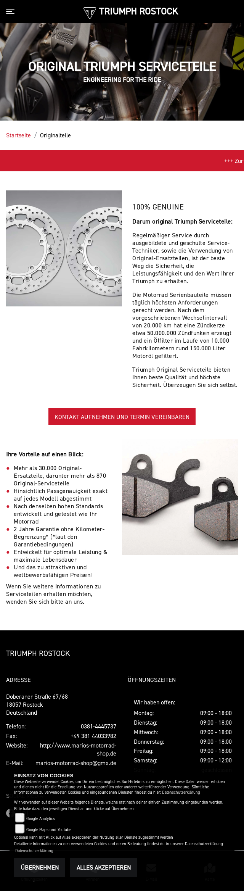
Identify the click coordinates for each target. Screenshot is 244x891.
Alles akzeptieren (104, 867)
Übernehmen (40, 867)
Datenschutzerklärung (181, 792)
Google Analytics (40, 818)
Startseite (18, 135)
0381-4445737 (98, 726)
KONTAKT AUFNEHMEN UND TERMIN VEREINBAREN (122, 417)
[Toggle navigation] (12, 11)
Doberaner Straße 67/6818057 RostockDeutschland (37, 704)
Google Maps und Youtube (48, 829)
